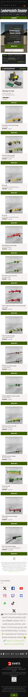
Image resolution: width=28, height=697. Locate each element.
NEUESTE (10, 55)
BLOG (2, 14)
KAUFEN (14, 18)
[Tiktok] (15, 5)
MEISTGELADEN (18, 55)
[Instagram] (9, 5)
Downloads (8, 1)
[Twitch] (11, 5)
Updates (16, 1)
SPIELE (6, 14)
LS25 (18, 58)
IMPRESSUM (21, 669)
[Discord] (13, 5)
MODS (17, 14)
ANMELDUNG (21, 61)
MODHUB (5, 55)
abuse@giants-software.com (14, 571)
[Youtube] (7, 5)
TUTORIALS (22, 14)
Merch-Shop (3, 1)
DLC (14, 14)
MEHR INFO (14, 46)
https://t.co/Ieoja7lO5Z (15, 640)
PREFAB (5, 58)
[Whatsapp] (1, 5)
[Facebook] (5, 5)
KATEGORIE (11, 58)
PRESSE (14, 671)
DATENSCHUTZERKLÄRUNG (13, 667)
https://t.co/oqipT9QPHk (14, 644)
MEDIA (10, 14)
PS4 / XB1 (5, 61)
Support (20, 1)
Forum (12, 1)
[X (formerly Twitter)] (3, 5)
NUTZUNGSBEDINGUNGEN (9, 669)
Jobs (2, 3)
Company (24, 1)
